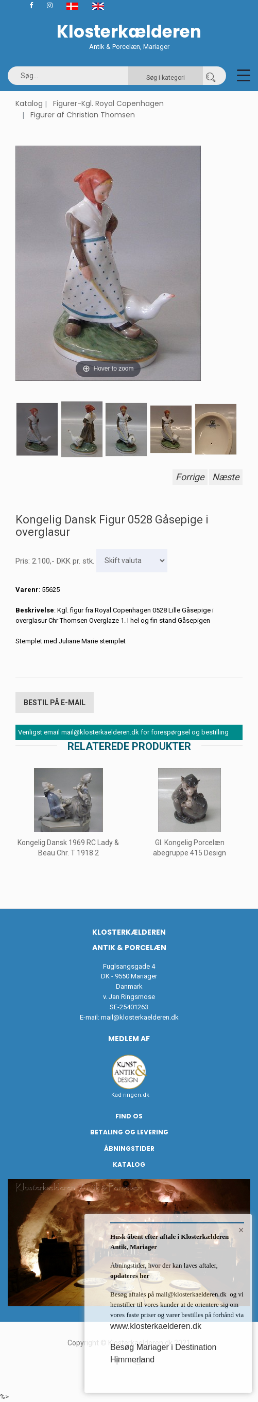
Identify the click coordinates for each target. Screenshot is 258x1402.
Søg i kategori (165, 77)
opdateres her (129, 1276)
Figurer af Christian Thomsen (82, 115)
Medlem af (129, 1038)
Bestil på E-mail (54, 702)
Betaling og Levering (129, 1132)
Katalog (29, 103)
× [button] (241, 1230)
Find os (129, 1116)
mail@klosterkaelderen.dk (140, 1017)
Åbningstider (129, 1148)
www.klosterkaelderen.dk (155, 1326)
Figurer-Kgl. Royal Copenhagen (108, 103)
